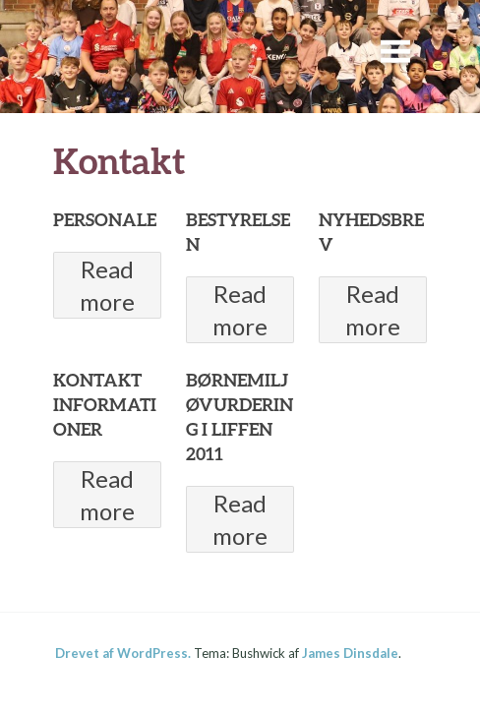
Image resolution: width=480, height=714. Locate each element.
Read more (107, 285)
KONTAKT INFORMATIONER (104, 404)
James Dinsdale (350, 653)
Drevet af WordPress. (123, 653)
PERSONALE (104, 219)
